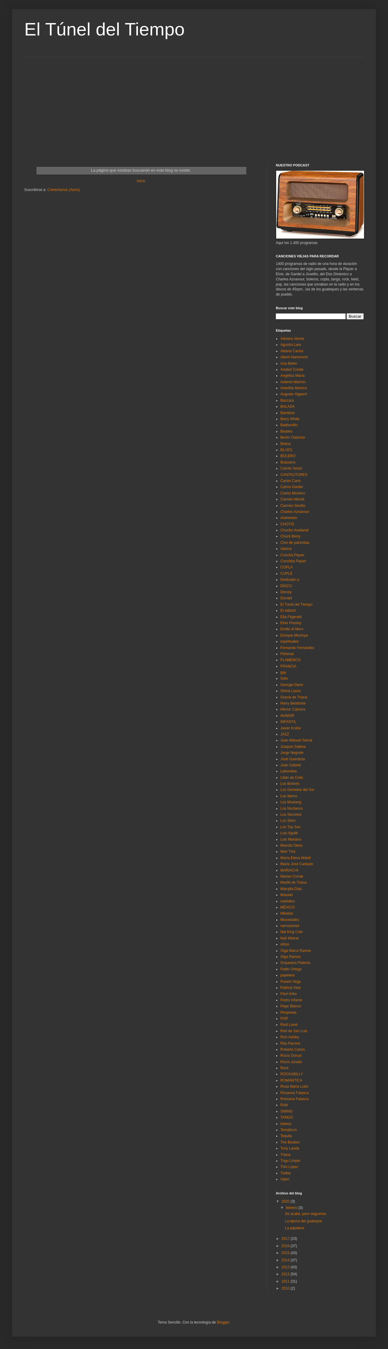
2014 (286, 1260)
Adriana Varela (292, 338)
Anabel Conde (291, 369)
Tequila (286, 1136)
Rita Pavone (290, 1043)
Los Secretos (291, 814)
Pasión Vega (290, 981)
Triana (285, 1155)
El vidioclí (288, 610)
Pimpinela (288, 1012)
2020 (286, 1201)
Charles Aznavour (294, 512)
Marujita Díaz (291, 889)
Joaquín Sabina (293, 747)
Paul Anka (288, 994)
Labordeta (288, 771)
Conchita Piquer (293, 561)
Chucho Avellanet (294, 530)
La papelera (294, 1228)
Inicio (141, 181)
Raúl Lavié (289, 1025)
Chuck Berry (290, 536)
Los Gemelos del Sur (297, 790)
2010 (286, 1288)
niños (284, 944)
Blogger (223, 1322)
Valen (284, 1179)
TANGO (286, 1117)
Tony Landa (289, 1148)
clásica (286, 549)
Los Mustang (290, 802)
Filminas (287, 654)
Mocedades (289, 920)
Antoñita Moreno (293, 388)
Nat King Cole (291, 932)
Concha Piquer (292, 555)
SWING (286, 1111)
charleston (288, 518)
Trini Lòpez (289, 1167)
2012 (286, 1274)
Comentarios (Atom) (63, 190)
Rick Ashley (289, 1037)
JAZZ (284, 734)
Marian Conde (291, 876)
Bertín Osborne (292, 437)
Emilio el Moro (291, 629)
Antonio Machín (293, 382)
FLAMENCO (290, 660)
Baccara (287, 400)
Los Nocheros (291, 808)
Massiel (286, 895)
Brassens (288, 462)
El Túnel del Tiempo (104, 29)
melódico (287, 901)
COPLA (286, 567)
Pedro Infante (291, 1000)
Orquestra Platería (295, 963)
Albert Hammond (294, 357)
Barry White (289, 419)
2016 (286, 1246)
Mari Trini (287, 851)
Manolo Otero (291, 845)
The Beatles (290, 1142)
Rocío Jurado (291, 1062)
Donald (286, 598)
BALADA (287, 406)
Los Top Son (290, 827)
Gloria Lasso (290, 691)
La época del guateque (303, 1221)
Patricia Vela (290, 988)
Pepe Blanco (290, 1006)
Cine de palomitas (294, 543)
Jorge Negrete (291, 753)
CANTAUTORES (294, 475)
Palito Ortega (291, 969)
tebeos (285, 1124)
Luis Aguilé (289, 833)
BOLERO (288, 456)
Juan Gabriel (290, 765)
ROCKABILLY (291, 1074)
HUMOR (287, 716)
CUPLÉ (286, 573)
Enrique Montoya (294, 635)
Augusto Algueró (293, 394)
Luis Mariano (290, 839)
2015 (286, 1253)
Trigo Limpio (290, 1161)
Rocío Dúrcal (290, 1055)
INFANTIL (288, 722)
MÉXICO (287, 907)
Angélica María (292, 375)
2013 (286, 1267)
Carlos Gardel (291, 487)
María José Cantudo (296, 864)
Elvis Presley (290, 623)
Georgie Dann (291, 685)
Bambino (287, 413)
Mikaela (286, 913)
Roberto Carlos (292, 1049)
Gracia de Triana (293, 697)
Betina (285, 444)
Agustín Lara (290, 345)
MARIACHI (289, 870)
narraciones (289, 926)
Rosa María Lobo (294, 1086)
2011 (286, 1281)
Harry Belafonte (293, 703)
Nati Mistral (289, 938)
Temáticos (288, 1130)
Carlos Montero (292, 493)
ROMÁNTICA (291, 1080)
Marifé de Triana (293, 882)
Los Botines (289, 784)
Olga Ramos (290, 957)
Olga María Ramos (295, 951)
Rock (284, 1068)
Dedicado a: (290, 579)
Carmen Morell (292, 499)
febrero (292, 1208)
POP (284, 1018)
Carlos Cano (290, 481)
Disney (286, 592)
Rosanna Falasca (294, 1093)
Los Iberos (288, 796)
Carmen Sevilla (292, 506)
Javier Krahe (290, 728)
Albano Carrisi (291, 351)
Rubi (284, 1105)
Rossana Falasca (294, 1099)
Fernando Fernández (297, 648)
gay (283, 672)
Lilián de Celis (291, 777)
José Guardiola (292, 759)
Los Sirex (288, 820)
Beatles (286, 431)
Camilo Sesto (291, 468)
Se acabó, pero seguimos (305, 1214)
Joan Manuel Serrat (296, 740)
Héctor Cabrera (292, 709)
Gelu (284, 678)
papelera (287, 975)
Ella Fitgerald (291, 617)
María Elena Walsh (295, 858)
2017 (286, 1239)
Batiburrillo (289, 425)
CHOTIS (287, 524)
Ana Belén (288, 363)
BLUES (286, 450)
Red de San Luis (293, 1031)
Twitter (285, 1173)
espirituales (289, 641)
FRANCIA (288, 666)
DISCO (286, 586)
